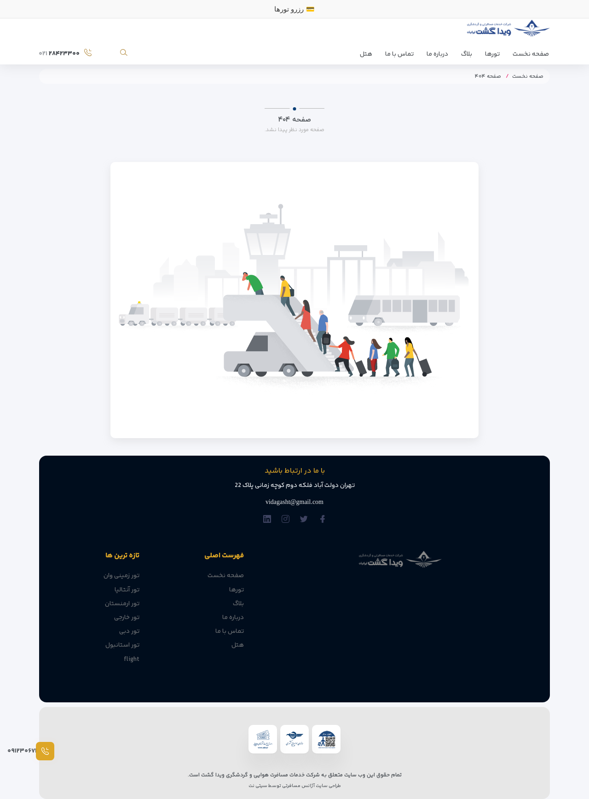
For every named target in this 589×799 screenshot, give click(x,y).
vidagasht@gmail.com (294, 501)
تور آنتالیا (127, 590)
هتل (366, 54)
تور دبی (129, 631)
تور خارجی (126, 618)
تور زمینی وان (121, 576)
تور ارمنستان (122, 604)
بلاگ (466, 54)
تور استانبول (122, 645)
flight (131, 659)
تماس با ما (399, 54)
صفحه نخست (531, 54)
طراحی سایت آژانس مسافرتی (311, 786)
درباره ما (437, 54)
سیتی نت (257, 786)
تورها (492, 54)
